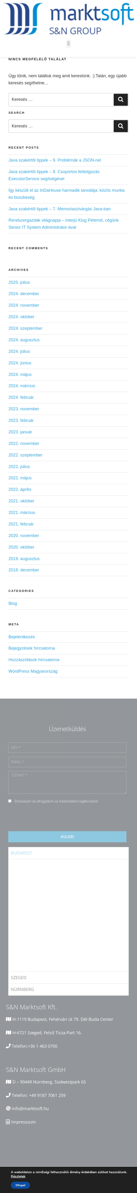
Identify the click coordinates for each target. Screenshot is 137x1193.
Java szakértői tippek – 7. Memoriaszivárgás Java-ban (59, 209)
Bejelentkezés (21, 637)
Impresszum (23, 1122)
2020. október (21, 547)
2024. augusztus (24, 340)
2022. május (20, 478)
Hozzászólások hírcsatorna (33, 659)
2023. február (21, 420)
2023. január (20, 432)
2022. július (19, 466)
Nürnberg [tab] (22, 989)
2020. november (23, 535)
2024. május (20, 374)
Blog (12, 603)
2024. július (19, 351)
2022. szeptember (25, 455)
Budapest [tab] (21, 853)
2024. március (21, 385)
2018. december (23, 570)
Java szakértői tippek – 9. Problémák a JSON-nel (54, 160)
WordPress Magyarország (33, 671)
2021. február (21, 524)
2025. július (19, 282)
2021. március (21, 512)
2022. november (23, 443)
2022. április (19, 489)
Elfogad (20, 1185)
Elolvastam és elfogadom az (56, 801)
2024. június (19, 363)
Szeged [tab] (18, 977)
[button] (68, 44)
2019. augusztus (24, 558)
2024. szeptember (25, 328)
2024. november (23, 305)
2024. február (21, 397)
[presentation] (44, 818)
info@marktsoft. (28, 1108)
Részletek (18, 1176)
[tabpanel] (68, 915)
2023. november (23, 409)
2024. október (21, 316)
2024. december (23, 293)
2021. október (21, 501)
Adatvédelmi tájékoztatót (78, 801)
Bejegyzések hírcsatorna (31, 648)
